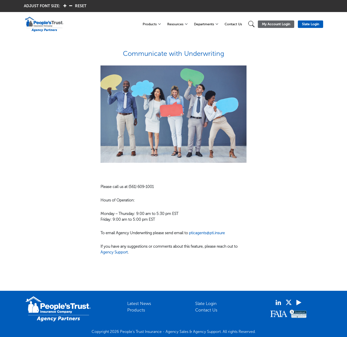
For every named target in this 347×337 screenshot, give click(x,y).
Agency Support (114, 252)
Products (150, 24)
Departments (204, 24)
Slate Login (206, 303)
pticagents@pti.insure (207, 233)
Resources (175, 24)
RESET (81, 6)
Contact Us (233, 24)
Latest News (139, 303)
